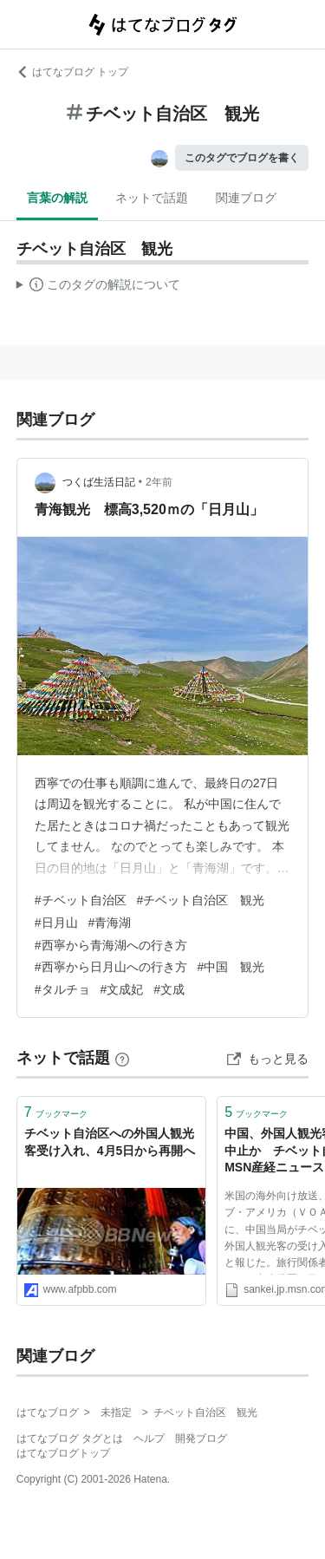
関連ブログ (246, 198)
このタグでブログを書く (242, 158)
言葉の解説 (57, 198)
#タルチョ (62, 989)
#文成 (169, 989)
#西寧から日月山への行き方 (111, 967)
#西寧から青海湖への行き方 (111, 945)
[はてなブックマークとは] (122, 1058)
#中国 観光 (231, 967)
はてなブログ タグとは (69, 1438)
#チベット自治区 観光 (201, 900)
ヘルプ (149, 1438)
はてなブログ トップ (72, 72)
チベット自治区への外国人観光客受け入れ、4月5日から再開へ (110, 1142)
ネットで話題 (151, 198)
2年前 (159, 482)
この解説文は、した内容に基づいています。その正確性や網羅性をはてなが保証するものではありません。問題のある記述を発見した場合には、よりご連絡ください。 (98, 287)
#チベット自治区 (81, 900)
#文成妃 (122, 989)
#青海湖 (110, 923)
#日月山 (56, 923)
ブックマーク (56, 1112)
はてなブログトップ (63, 1453)
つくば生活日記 (98, 482)
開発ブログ (201, 1438)
